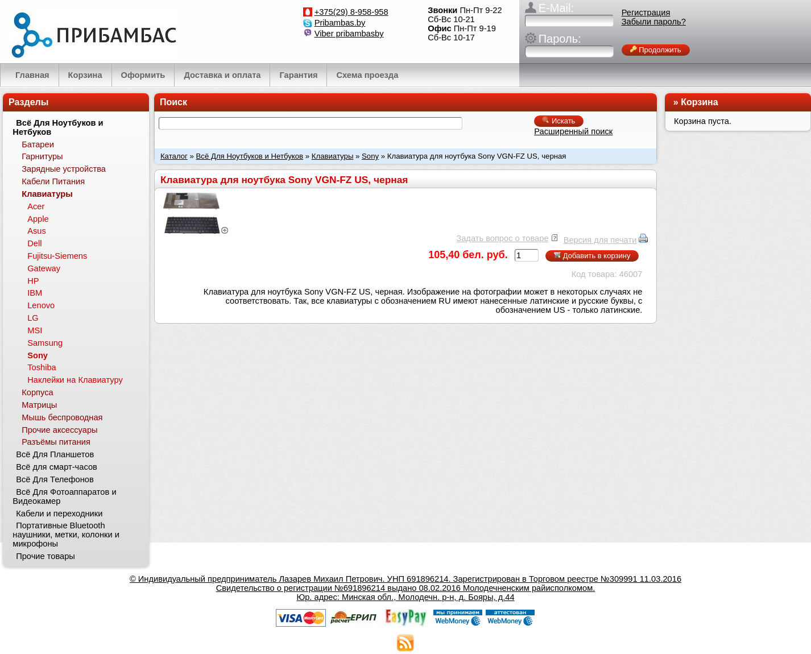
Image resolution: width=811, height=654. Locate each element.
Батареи (38, 144)
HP (33, 280)
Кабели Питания (53, 181)
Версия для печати (600, 240)
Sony (370, 156)
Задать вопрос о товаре (502, 238)
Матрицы (39, 404)
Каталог (174, 156)
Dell (34, 243)
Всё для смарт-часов (56, 466)
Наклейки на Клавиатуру (75, 379)
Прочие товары (45, 556)
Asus (36, 230)
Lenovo (41, 305)
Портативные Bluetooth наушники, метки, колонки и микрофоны (66, 534)
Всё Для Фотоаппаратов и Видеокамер (64, 496)
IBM (34, 292)
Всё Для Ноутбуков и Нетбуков (250, 156)
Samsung (45, 342)
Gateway (43, 268)
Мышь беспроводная (62, 417)
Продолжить (655, 49)
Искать (559, 121)
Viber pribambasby (349, 33)
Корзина (699, 102)
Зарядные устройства (64, 168)
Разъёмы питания (56, 441)
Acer (35, 206)
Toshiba (41, 367)
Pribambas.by (340, 22)
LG (33, 317)
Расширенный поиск (573, 131)
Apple (38, 218)
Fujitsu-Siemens (57, 255)
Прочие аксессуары (59, 429)
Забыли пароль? (654, 21)
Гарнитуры (42, 156)
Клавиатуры (333, 156)
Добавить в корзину (592, 255)
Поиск (173, 102)
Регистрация (646, 12)
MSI (34, 330)
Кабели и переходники (59, 513)
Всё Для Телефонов (55, 479)
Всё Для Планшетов (55, 454)
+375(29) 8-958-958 (351, 11)
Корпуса (37, 392)
